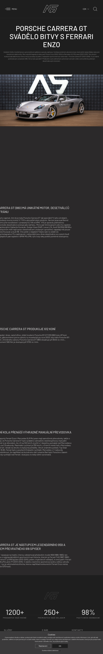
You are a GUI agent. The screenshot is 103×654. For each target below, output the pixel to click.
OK (60, 646)
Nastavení (43, 646)
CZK (84, 9)
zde (60, 650)
